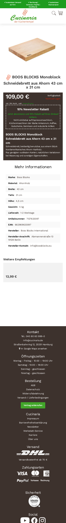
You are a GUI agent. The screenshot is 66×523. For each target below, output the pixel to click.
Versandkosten (28, 103)
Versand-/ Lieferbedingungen (33, 397)
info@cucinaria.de (33, 340)
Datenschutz (33, 389)
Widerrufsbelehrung (33, 393)
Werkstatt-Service (33, 431)
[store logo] (24, 16)
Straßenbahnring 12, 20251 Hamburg (33, 344)
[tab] (33, 165)
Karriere (33, 435)
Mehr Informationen (33, 167)
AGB (33, 385)
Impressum (33, 418)
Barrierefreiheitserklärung (33, 422)
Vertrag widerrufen (33, 405)
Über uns (33, 439)
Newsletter (33, 426)
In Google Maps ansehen (34, 348)
